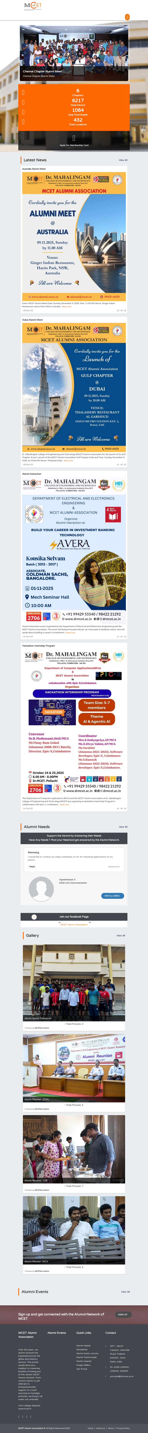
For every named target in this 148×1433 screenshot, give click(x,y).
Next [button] (124, 52)
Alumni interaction (31, 474)
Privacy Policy (123, 1428)
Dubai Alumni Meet (32, 319)
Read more (66, 306)
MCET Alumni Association (74, 924)
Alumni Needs (83, 1345)
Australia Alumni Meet (34, 169)
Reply (31, 866)
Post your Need (60, 840)
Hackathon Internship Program (38, 645)
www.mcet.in (24, 1408)
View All (123, 160)
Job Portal (81, 1369)
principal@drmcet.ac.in (121, 1376)
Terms (111, 1428)
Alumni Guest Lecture (87, 1353)
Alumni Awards (83, 1361)
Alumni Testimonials (86, 1357)
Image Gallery (83, 1365)
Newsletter (82, 1349)
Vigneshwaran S (67, 879)
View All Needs (112, 896)
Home (90, 1428)
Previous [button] (28, 52)
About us (100, 1428)
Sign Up (122, 1314)
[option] (74, 53)
